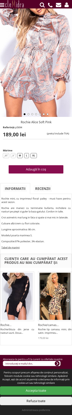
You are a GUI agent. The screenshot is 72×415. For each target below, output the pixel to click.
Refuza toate (36, 401)
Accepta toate (36, 390)
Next (68, 52)
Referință (9, 127)
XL (33, 155)
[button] (67, 5)
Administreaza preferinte (36, 410)
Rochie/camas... (48, 325)
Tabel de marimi (10, 247)
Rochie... (6, 325)
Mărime (7, 150)
